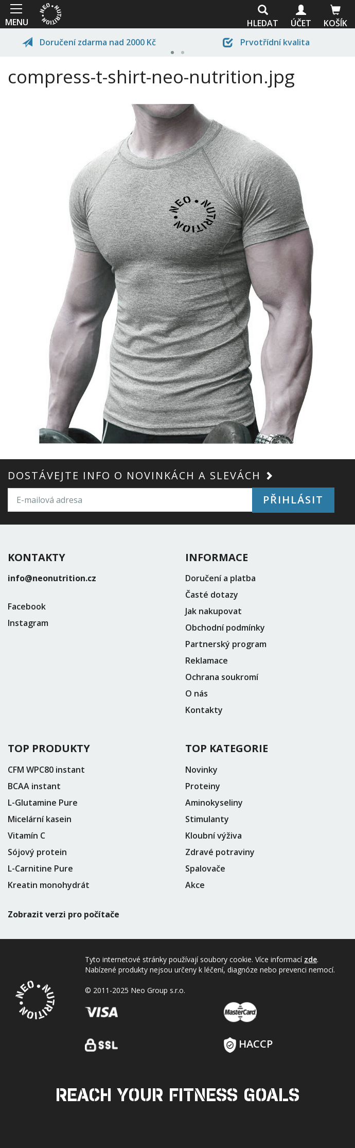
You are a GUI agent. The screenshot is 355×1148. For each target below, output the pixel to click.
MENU (15, 14)
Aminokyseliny (214, 802)
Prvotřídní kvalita (266, 42)
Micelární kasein (40, 819)
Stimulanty (207, 819)
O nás (196, 693)
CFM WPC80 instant (46, 769)
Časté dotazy (211, 594)
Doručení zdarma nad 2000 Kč (89, 42)
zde (310, 959)
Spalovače (205, 868)
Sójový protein (37, 852)
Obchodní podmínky (225, 627)
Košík (335, 17)
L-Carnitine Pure (40, 868)
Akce (195, 885)
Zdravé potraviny (220, 852)
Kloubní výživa (213, 835)
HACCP (248, 1041)
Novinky (201, 769)
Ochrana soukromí (221, 677)
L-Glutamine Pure (43, 802)
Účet (301, 17)
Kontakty (204, 710)
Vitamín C (26, 835)
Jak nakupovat (213, 611)
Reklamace (206, 660)
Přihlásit (293, 500)
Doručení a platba (220, 578)
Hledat (262, 17)
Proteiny (202, 786)
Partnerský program (226, 644)
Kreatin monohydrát (49, 885)
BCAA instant (34, 786)
